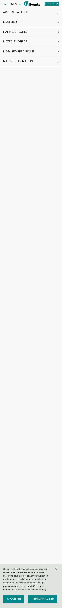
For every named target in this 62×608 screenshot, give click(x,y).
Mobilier (31, 21)
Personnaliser (43, 598)
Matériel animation (31, 61)
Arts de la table (31, 12)
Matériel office (31, 41)
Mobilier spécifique (31, 51)
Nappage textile (31, 31)
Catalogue (51, 3)
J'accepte (14, 598)
